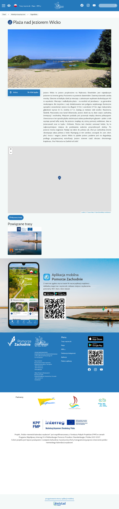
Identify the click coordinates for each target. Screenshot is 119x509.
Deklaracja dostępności (68, 353)
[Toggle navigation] (3, 5)
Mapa (33, 6)
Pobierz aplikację (66, 361)
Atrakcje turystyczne (18, 14)
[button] (15, 58)
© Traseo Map (90, 212)
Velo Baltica (19, 250)
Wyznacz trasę (15, 217)
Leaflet (83, 212)
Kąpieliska (34, 14)
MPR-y (39, 6)
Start (4, 14)
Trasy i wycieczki (24, 6)
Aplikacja (64, 357)
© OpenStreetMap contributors (102, 212)
